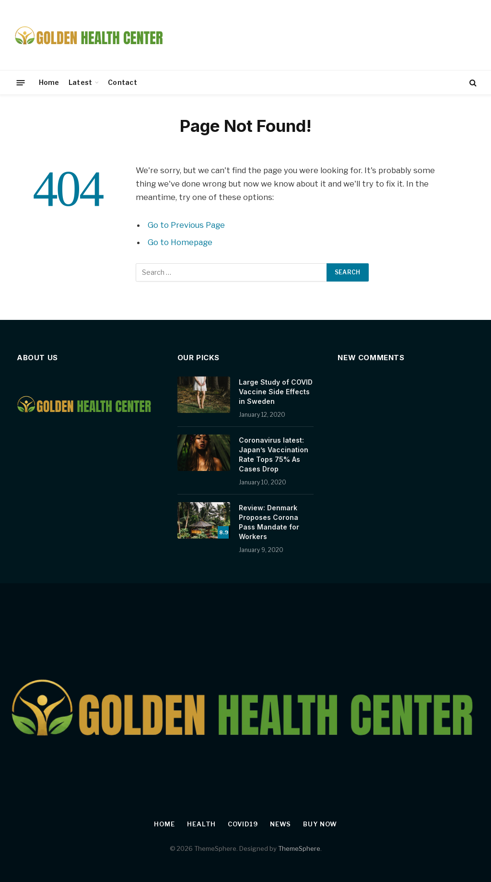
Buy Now (320, 824)
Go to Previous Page (186, 225)
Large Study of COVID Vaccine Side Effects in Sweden (276, 391)
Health (201, 824)
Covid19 (242, 824)
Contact (122, 82)
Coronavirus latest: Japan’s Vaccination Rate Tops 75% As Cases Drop (273, 454)
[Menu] (21, 82)
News (281, 824)
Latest (81, 82)
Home (49, 82)
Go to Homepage (180, 242)
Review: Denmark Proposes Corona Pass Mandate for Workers (269, 522)
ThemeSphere (299, 848)
